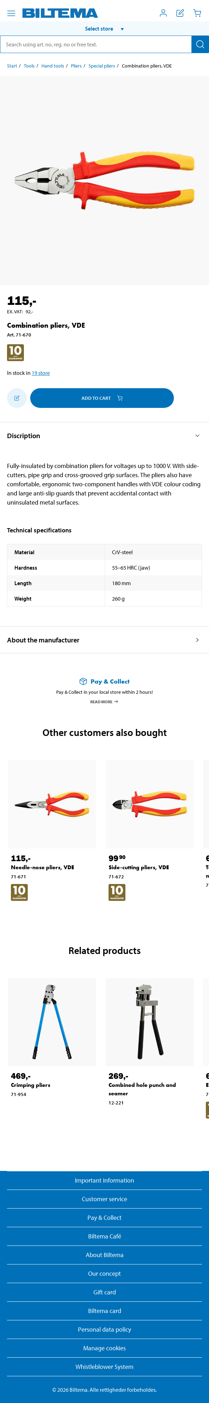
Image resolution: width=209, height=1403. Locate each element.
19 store (41, 372)
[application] (195, 1387)
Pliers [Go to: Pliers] (76, 66)
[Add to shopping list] (17, 398)
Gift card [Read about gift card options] (104, 1292)
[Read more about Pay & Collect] (104, 681)
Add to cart (102, 398)
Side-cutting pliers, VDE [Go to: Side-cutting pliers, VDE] (139, 867)
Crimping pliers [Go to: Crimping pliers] (30, 1085)
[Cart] (197, 13)
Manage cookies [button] (104, 1348)
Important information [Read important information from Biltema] (104, 1180)
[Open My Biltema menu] (163, 13)
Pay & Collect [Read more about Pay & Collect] (104, 1217)
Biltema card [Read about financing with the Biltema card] (104, 1311)
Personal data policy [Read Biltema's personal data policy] (104, 1329)
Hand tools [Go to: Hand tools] (52, 66)
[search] (104, 44)
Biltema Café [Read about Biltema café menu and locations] (104, 1236)
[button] (104, 28)
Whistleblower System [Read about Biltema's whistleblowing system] (104, 1367)
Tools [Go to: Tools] (29, 66)
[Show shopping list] (180, 13)
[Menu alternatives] (11, 13)
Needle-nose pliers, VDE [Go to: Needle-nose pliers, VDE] (42, 867)
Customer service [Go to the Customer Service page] (104, 1199)
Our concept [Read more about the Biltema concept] (104, 1273)
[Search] (200, 44)
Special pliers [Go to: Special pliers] (102, 66)
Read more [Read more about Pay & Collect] (104, 701)
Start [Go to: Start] (12, 66)
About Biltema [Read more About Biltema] (105, 1255)
